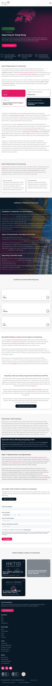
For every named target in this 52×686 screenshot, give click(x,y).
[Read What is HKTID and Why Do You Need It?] (23, 562)
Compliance (4, 623)
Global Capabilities (6, 645)
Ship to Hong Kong (9, 45)
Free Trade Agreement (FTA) (16, 463)
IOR (2, 617)
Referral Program (6, 661)
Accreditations (5, 663)
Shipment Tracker (6, 647)
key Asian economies (17, 459)
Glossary (3, 637)
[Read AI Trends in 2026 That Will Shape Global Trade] (23, 581)
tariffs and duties (33, 129)
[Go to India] (47, 324)
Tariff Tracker (5, 651)
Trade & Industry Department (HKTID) (24, 72)
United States (34, 457)
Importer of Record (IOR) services (16, 339)
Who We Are (4, 657)
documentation (34, 239)
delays (46, 237)
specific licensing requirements (23, 262)
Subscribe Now (7, 610)
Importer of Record (42, 475)
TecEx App (4, 643)
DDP (2, 621)
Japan (3, 459)
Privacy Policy (34, 680)
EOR (2, 619)
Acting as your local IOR (17, 343)
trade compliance (27, 242)
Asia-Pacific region (43, 423)
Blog (2, 629)
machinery (4, 168)
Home (3, 32)
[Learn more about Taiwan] (47, 310)
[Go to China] (47, 297)
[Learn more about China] (47, 297)
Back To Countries (9, 499)
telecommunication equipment (29, 74)
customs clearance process (17, 115)
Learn (2, 633)
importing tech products (8, 216)
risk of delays (13, 363)
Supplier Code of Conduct (9, 682)
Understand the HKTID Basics (26, 406)
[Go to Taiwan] (47, 311)
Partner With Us (5, 649)
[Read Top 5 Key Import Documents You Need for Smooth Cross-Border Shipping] (48, 562)
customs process (27, 237)
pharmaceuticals (12, 260)
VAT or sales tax (27, 133)
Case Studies (4, 631)
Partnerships (4, 659)
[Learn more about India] (47, 324)
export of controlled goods (30, 170)
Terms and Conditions (25, 682)
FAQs (2, 635)
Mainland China (42, 457)
